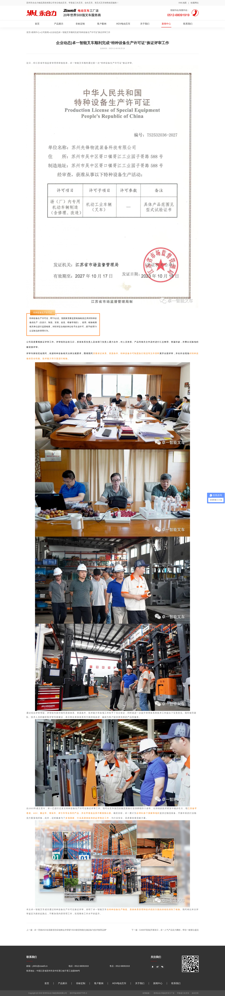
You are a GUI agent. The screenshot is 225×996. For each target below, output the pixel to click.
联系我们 (187, 24)
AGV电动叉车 (123, 24)
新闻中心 (166, 24)
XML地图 (183, 3)
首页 (37, 24)
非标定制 (80, 24)
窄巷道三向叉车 (183, 993)
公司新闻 (45, 32)
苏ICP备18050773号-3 (78, 993)
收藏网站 (195, 3)
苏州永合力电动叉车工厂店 (164, 993)
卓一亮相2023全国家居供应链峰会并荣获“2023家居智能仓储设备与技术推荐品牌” (70, 930)
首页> (29, 32)
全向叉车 (195, 993)
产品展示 (58, 24)
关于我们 (144, 24)
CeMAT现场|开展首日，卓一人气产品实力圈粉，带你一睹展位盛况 (169, 930)
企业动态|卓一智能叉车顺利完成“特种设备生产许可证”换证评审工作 (80, 32)
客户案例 (101, 24)
